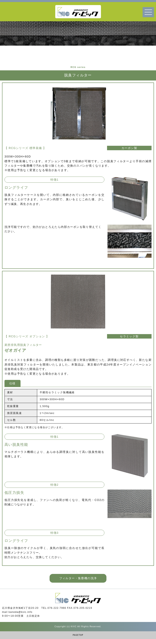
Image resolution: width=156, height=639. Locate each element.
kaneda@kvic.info (20, 612)
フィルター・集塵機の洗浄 (78, 578)
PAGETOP (78, 635)
